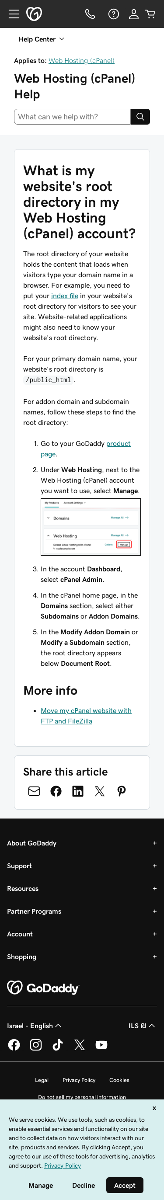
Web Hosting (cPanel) (82, 60)
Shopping (21, 956)
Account (20, 933)
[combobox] (72, 117)
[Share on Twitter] (100, 791)
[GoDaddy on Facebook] (14, 1049)
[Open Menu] (10, 13)
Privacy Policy (79, 1080)
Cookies (119, 1080)
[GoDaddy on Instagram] (36, 1049)
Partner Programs (34, 911)
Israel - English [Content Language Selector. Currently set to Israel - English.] (35, 1025)
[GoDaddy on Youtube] (101, 1049)
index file (64, 295)
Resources (22, 888)
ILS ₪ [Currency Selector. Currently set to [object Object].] (143, 1025)
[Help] (113, 14)
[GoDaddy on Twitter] (80, 1049)
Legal (42, 1080)
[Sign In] (134, 14)
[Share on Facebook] (56, 791)
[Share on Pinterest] (122, 791)
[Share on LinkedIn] (78, 791)
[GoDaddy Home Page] (43, 988)
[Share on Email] (34, 791)
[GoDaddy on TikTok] (58, 1049)
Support (19, 865)
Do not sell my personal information (82, 1097)
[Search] (140, 117)
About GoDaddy (31, 842)
